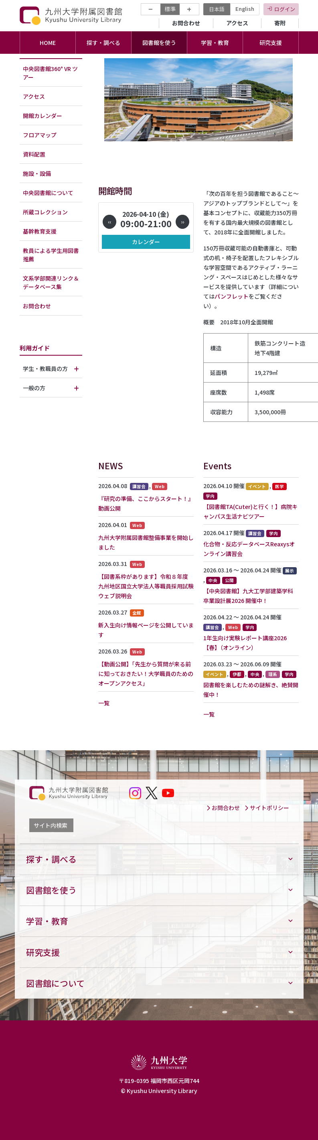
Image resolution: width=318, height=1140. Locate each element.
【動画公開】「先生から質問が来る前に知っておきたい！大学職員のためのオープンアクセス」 (145, 673)
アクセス (237, 23)
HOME (48, 43)
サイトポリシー (266, 808)
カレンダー (146, 242)
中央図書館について (48, 193)
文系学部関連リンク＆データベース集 (51, 282)
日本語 (217, 9)
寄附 (280, 23)
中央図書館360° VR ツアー (50, 73)
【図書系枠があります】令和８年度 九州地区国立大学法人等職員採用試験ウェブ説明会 (146, 586)
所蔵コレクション (45, 212)
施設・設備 (37, 173)
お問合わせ (186, 23)
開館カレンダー (42, 116)
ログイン (284, 9)
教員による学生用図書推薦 (51, 254)
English (244, 8)
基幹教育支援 (40, 231)
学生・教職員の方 (45, 368)
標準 (170, 9)
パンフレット (232, 296)
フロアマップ (40, 135)
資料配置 (34, 154)
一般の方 (34, 388)
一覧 (103, 703)
